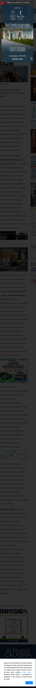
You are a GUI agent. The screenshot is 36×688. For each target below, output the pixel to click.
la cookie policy (26, 672)
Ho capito (29, 682)
